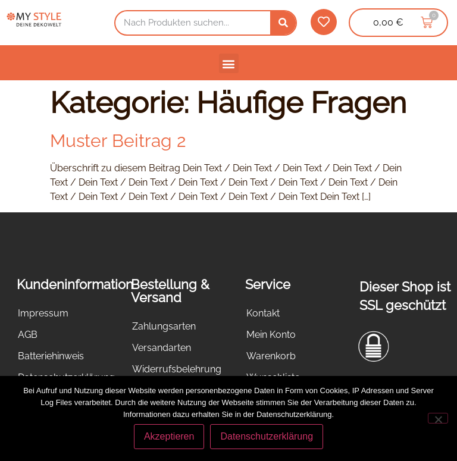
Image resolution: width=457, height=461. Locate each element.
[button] (229, 63)
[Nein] (438, 418)
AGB (27, 334)
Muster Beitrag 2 (118, 140)
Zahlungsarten (164, 326)
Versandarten (161, 347)
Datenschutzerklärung (266, 436)
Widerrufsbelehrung (176, 369)
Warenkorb (271, 356)
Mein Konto (271, 334)
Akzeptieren (169, 436)
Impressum (43, 313)
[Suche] (283, 23)
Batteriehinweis (51, 356)
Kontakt (263, 313)
